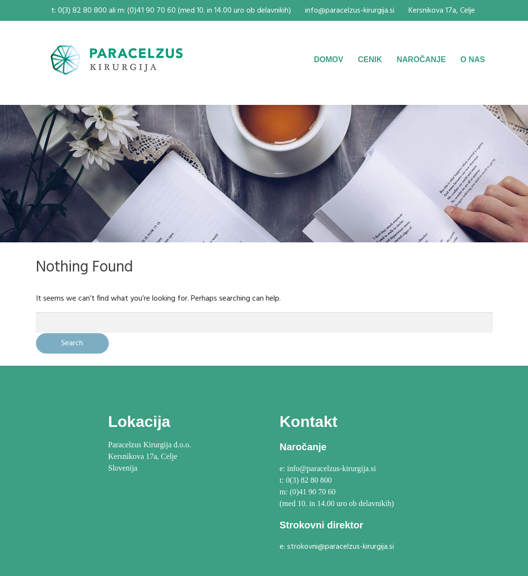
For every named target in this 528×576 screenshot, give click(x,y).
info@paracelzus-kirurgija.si (349, 10)
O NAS (472, 59)
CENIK (370, 59)
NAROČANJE (420, 59)
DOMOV (328, 59)
